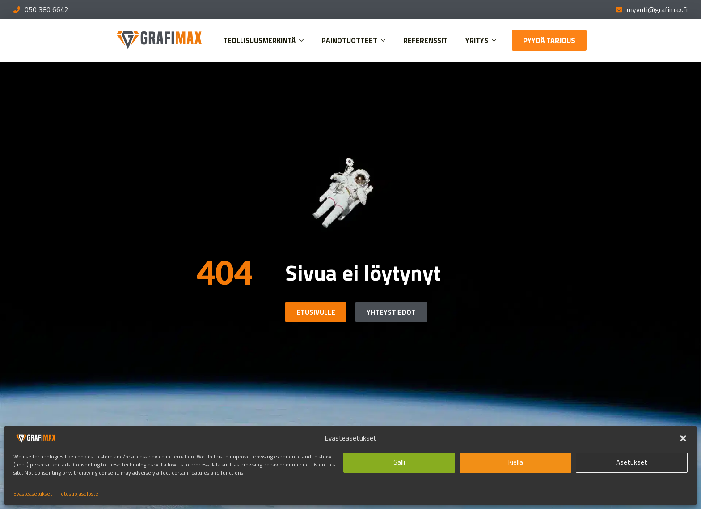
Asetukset (631, 462)
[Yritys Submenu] (496, 40)
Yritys (476, 40)
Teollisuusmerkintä (259, 40)
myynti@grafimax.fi (657, 9)
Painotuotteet (349, 40)
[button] (683, 438)
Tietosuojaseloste (77, 493)
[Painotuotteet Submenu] (385, 40)
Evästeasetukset (32, 493)
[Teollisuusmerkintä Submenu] (304, 40)
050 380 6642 (46, 9)
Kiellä (515, 462)
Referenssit (425, 40)
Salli (399, 462)
